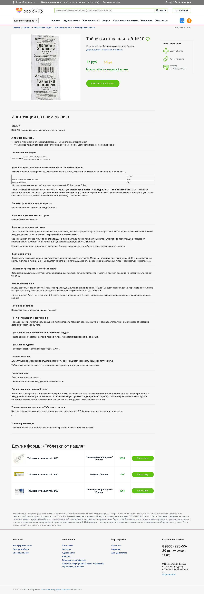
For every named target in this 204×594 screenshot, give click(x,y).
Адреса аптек (71, 20)
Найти (161, 10)
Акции (106, 20)
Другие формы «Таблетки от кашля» (104, 49)
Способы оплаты (21, 553)
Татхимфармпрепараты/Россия (99, 458)
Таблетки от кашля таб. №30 (42, 491)
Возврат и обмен (21, 549)
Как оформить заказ (22, 545)
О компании (67, 545)
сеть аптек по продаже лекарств (55, 589)
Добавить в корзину (103, 83)
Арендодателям (119, 553)
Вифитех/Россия (99, 474)
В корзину (142, 458)
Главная (55, 20)
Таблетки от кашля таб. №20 (42, 458)
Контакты (162, 20)
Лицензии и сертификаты (74, 560)
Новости (66, 556)
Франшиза (116, 545)
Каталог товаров (24, 20)
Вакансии (147, 20)
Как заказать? (91, 20)
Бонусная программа (125, 20)
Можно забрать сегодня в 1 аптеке (107, 69)
